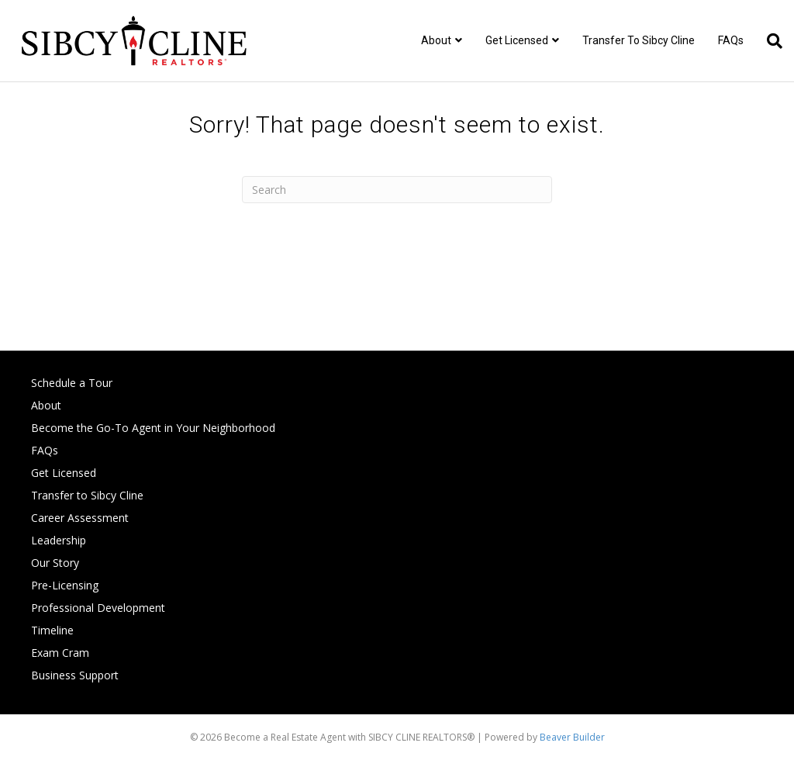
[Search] (768, 41)
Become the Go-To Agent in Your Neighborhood (153, 427)
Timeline (52, 630)
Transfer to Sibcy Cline (638, 40)
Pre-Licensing (64, 585)
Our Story (55, 562)
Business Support (75, 675)
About (436, 40)
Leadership (58, 540)
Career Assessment (80, 517)
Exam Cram (60, 652)
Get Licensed (516, 40)
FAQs (731, 40)
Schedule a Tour (71, 382)
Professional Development (98, 607)
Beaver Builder (572, 737)
